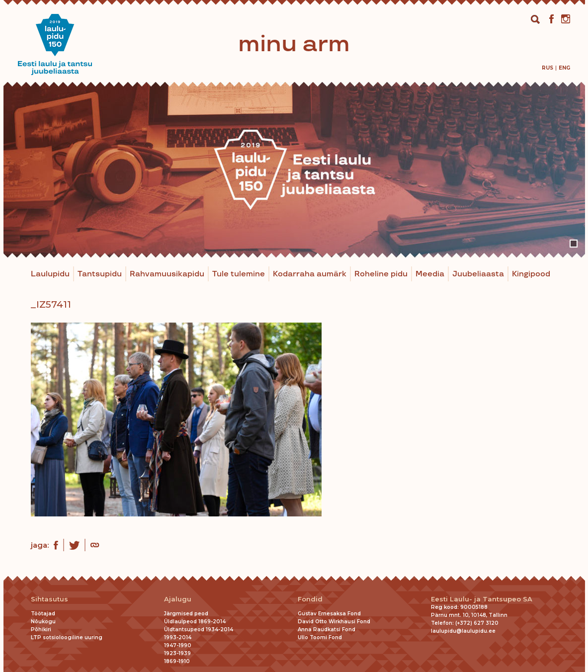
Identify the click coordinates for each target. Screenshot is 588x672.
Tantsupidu (100, 274)
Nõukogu (43, 621)
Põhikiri (41, 629)
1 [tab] (574, 244)
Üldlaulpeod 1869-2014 (195, 621)
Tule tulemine (238, 274)
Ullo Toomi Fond (320, 637)
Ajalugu (177, 599)
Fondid (310, 599)
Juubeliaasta (478, 274)
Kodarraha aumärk (309, 274)
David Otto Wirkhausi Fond (334, 621)
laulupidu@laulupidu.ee (463, 631)
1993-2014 (177, 637)
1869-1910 (177, 661)
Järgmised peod (186, 613)
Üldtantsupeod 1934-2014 (198, 629)
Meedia (430, 274)
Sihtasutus (49, 599)
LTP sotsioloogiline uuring (66, 637)
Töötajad (43, 613)
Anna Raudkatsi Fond (326, 629)
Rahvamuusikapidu (167, 274)
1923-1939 (177, 653)
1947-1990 (177, 645)
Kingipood (531, 274)
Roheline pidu (381, 274)
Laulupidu (50, 274)
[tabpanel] (294, 169)
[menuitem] (547, 68)
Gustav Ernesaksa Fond (329, 613)
